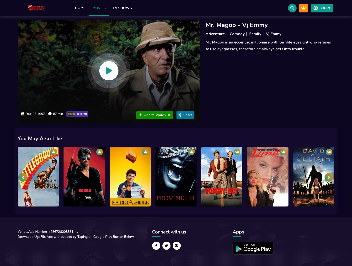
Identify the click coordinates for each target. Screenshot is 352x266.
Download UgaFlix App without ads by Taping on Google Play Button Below (76, 236)
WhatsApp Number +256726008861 (45, 231)
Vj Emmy (273, 34)
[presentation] (23, 177)
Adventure (215, 34)
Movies (99, 8)
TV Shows (122, 8)
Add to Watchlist (154, 115)
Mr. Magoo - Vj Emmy (237, 25)
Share (185, 115)
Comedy (237, 34)
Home (80, 8)
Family (255, 34)
